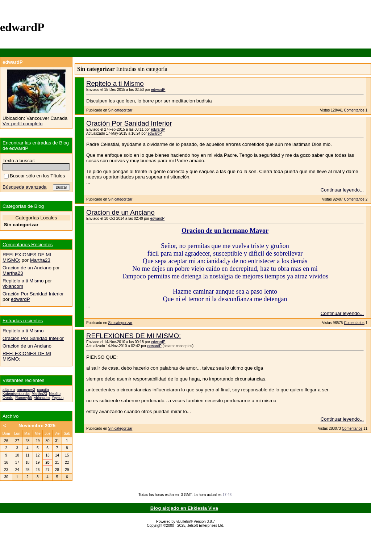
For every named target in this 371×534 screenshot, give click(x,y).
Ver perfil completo (22, 123)
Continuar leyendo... (342, 190)
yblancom (13, 286)
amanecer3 (26, 390)
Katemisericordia (16, 394)
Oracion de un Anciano (120, 212)
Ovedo (8, 398)
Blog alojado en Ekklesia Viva (184, 508)
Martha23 (40, 260)
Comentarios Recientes (28, 244)
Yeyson (57, 398)
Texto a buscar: (19, 160)
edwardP (158, 90)
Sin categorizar (120, 110)
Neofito (55, 394)
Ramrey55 (23, 398)
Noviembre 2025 (36, 425)
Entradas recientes (23, 320)
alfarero (9, 390)
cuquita (43, 390)
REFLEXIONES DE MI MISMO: (133, 336)
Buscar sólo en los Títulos (34, 175)
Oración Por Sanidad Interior (129, 123)
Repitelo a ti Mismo (115, 83)
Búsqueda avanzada (25, 187)
